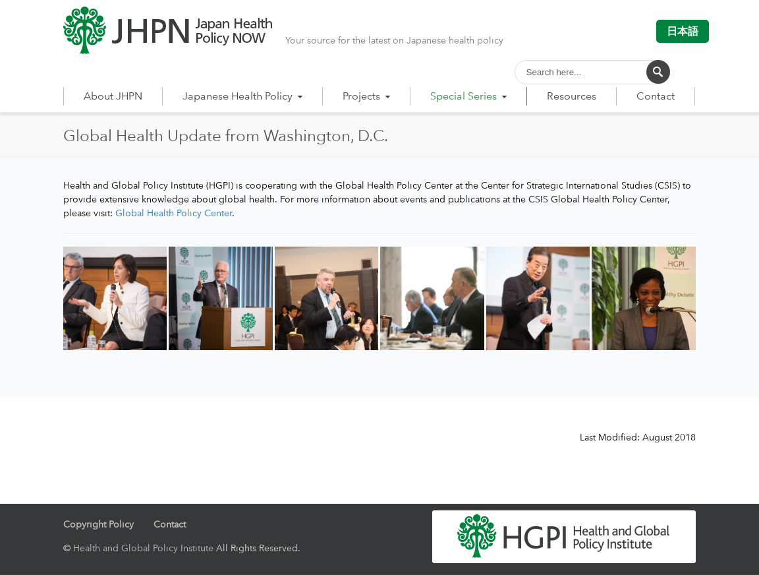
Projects (368, 96)
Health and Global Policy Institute (143, 547)
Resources (571, 96)
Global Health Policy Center (173, 212)
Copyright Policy (98, 524)
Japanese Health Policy (244, 96)
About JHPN (113, 96)
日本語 (682, 31)
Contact (655, 96)
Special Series (469, 96)
